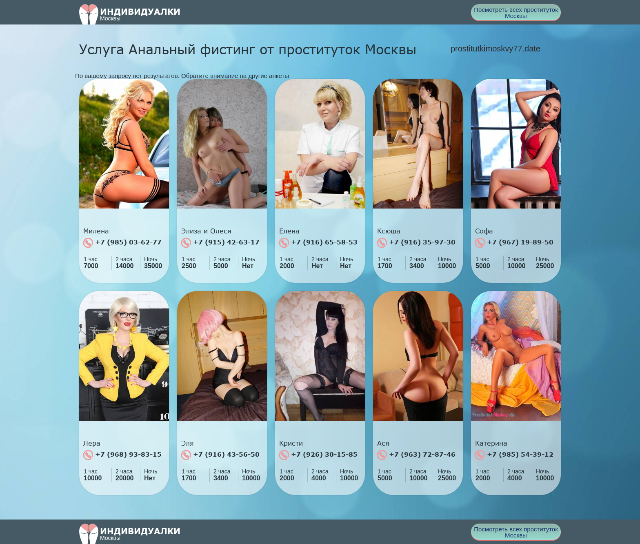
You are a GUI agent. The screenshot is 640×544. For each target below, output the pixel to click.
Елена (289, 231)
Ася (383, 443)
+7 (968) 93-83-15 (122, 455)
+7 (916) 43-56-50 (220, 455)
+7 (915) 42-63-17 (220, 243)
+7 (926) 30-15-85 (318, 455)
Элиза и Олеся (206, 231)
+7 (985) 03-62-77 (122, 243)
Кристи (291, 443)
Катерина (491, 443)
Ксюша (388, 231)
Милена (96, 231)
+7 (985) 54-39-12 (514, 455)
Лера (91, 443)
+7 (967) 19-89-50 (514, 243)
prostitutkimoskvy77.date (495, 48)
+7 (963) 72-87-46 (416, 455)
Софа (484, 231)
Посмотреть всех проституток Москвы (516, 12)
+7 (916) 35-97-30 (416, 243)
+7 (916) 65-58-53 (318, 243)
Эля (187, 443)
